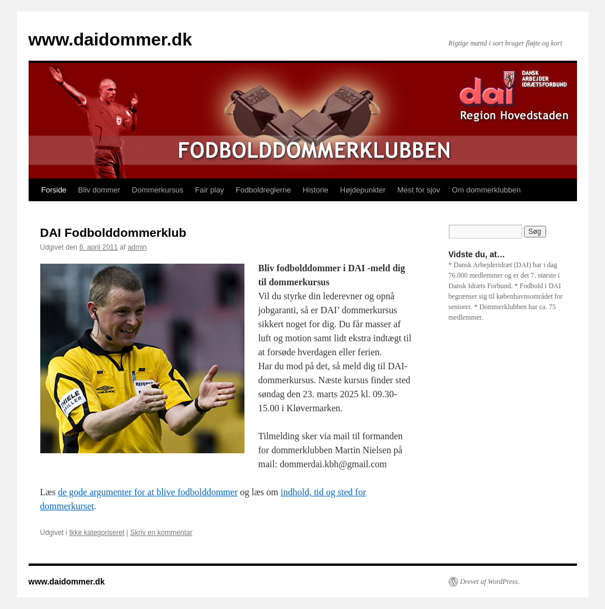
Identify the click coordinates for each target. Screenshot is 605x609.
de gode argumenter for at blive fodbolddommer (147, 492)
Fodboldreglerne (263, 190)
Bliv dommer (99, 190)
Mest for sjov (418, 190)
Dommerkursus (157, 190)
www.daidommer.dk (111, 39)
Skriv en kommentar (161, 532)
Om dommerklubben (486, 190)
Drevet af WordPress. (490, 582)
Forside (54, 190)
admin (137, 247)
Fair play (209, 190)
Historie (315, 190)
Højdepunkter (363, 190)
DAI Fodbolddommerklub (113, 232)
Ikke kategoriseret (97, 532)
